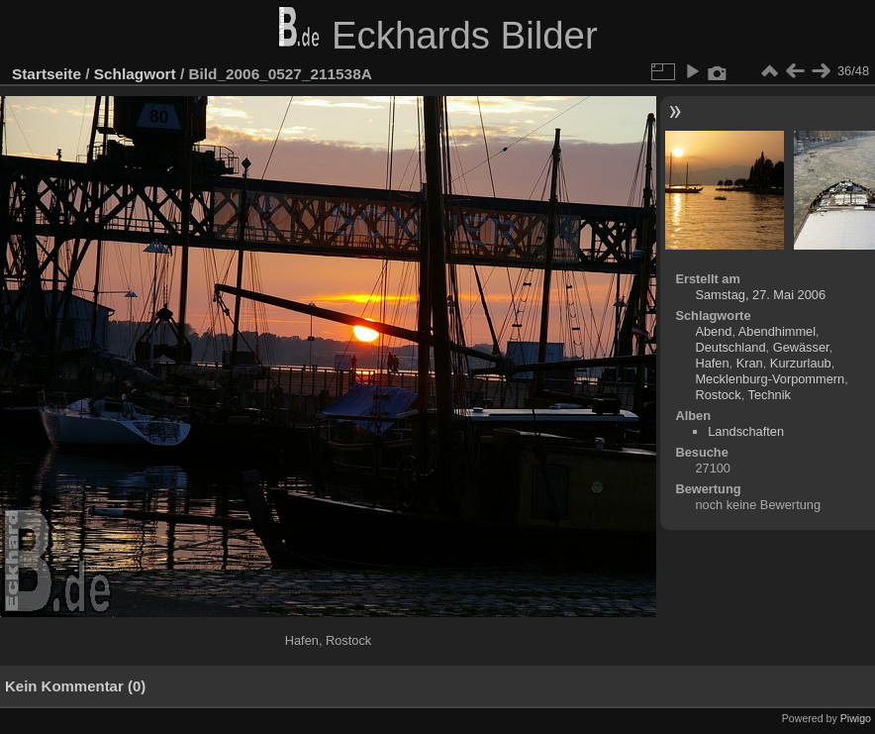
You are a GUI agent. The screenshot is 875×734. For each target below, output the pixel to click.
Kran (749, 363)
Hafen (712, 363)
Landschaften (746, 431)
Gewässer (801, 347)
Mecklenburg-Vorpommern (769, 378)
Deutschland (730, 347)
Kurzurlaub (800, 363)
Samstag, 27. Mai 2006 (760, 294)
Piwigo (855, 718)
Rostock (717, 394)
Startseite (46, 73)
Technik (769, 394)
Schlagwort (135, 73)
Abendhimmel (777, 331)
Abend (713, 331)
